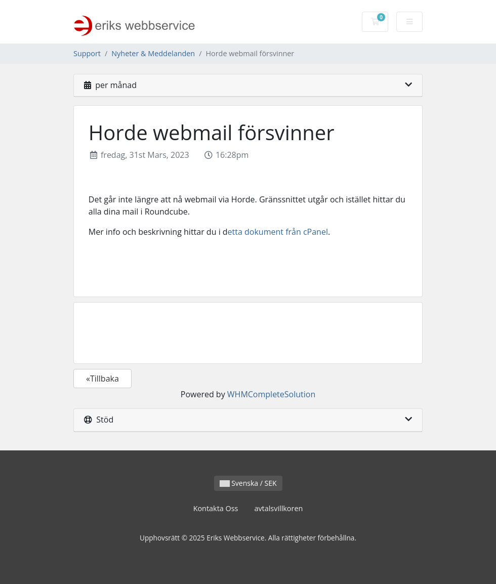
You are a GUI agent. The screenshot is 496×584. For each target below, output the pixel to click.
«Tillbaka (102, 378)
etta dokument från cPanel (278, 231)
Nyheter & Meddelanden (153, 53)
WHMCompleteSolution (271, 394)
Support (87, 53)
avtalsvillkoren (278, 508)
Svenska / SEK (248, 483)
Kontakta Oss (215, 508)
